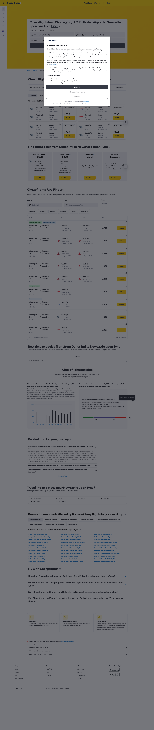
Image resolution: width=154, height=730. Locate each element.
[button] (77, 87)
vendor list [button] (54, 64)
